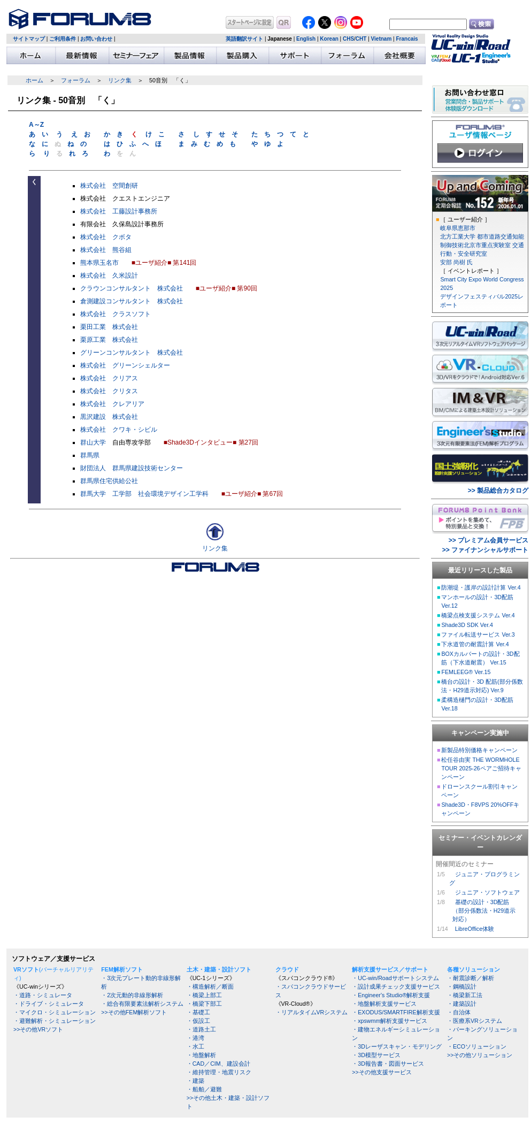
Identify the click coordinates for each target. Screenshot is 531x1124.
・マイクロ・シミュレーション (54, 1012)
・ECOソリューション (476, 1046)
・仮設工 (198, 1021)
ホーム (34, 80)
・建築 (195, 1080)
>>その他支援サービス (381, 1072)
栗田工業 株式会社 (109, 327)
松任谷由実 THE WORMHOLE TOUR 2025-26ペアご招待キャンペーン (481, 768)
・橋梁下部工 (204, 1003)
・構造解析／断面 (210, 986)
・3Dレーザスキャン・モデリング (397, 1046)
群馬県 (89, 455)
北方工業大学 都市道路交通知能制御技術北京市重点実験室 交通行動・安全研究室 (482, 245)
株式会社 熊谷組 (106, 250)
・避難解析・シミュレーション (54, 1021)
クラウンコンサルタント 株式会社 (131, 288)
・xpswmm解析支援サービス (389, 1021)
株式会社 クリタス (109, 391)
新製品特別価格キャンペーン (479, 750)
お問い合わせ (96, 39)
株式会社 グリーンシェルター (125, 365)
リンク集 (120, 80)
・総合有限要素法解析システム (142, 1003)
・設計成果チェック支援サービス (396, 986)
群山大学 (93, 442)
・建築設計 (461, 1003)
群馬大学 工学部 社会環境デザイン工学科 (144, 494)
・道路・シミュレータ (42, 995)
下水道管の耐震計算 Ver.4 (475, 644)
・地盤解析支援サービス (384, 1003)
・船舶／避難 (204, 1089)
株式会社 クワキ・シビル (118, 429)
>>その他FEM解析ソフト (134, 1012)
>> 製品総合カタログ (498, 490)
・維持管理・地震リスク (219, 1072)
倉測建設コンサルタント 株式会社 (131, 301)
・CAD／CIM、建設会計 (218, 1063)
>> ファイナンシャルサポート (485, 550)
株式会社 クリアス (109, 378)
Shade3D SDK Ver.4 (467, 625)
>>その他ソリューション (479, 1055)
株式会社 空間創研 (109, 185)
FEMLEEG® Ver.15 (465, 672)
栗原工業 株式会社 (109, 339)
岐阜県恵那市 (457, 228)
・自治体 (459, 1012)
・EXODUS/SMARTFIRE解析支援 (396, 1012)
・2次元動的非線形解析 (132, 995)
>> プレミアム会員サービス (488, 540)
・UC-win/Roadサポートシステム (395, 978)
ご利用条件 (62, 39)
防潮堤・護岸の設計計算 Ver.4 (480, 587)
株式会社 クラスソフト (115, 314)
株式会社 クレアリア (112, 404)
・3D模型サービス (376, 1055)
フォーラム (75, 80)
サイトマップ (29, 39)
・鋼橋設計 (461, 986)
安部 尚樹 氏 (456, 262)
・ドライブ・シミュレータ (48, 1003)
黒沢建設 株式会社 (109, 416)
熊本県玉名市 (99, 262)
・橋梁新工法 (464, 995)
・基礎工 (198, 1012)
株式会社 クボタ (106, 237)
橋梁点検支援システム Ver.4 (477, 615)
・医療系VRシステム (474, 1021)
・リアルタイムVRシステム (311, 1012)
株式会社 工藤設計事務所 (118, 211)
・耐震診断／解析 (470, 978)
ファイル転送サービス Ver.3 (477, 634)
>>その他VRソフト (38, 1029)
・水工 (195, 1046)
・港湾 (195, 1038)
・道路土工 (201, 1029)
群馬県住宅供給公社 (109, 481)
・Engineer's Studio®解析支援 (391, 995)
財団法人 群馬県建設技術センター (131, 468)
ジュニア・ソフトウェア (487, 892)
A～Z (36, 124)
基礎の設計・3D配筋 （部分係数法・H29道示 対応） (482, 910)
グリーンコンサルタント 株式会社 (131, 352)
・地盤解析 (201, 1055)
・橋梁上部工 (204, 995)
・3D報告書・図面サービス (388, 1063)
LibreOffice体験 (474, 929)
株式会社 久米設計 (109, 275)
